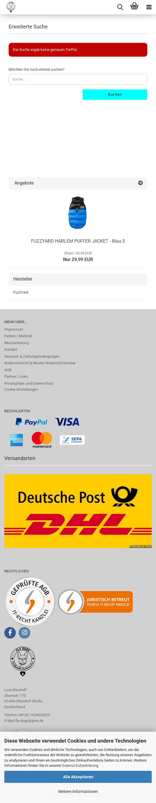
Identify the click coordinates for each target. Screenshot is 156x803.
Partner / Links (16, 376)
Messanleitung (16, 343)
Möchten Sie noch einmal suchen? (36, 69)
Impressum (13, 329)
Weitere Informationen (78, 791)
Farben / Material (18, 336)
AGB (8, 370)
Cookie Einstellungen (21, 389)
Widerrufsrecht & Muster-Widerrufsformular (39, 363)
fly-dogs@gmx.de (29, 720)
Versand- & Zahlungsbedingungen (31, 356)
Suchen (115, 94)
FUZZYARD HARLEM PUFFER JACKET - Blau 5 (78, 241)
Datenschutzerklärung (80, 765)
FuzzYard (20, 292)
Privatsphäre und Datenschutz (28, 383)
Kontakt (10, 349)
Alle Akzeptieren (78, 777)
